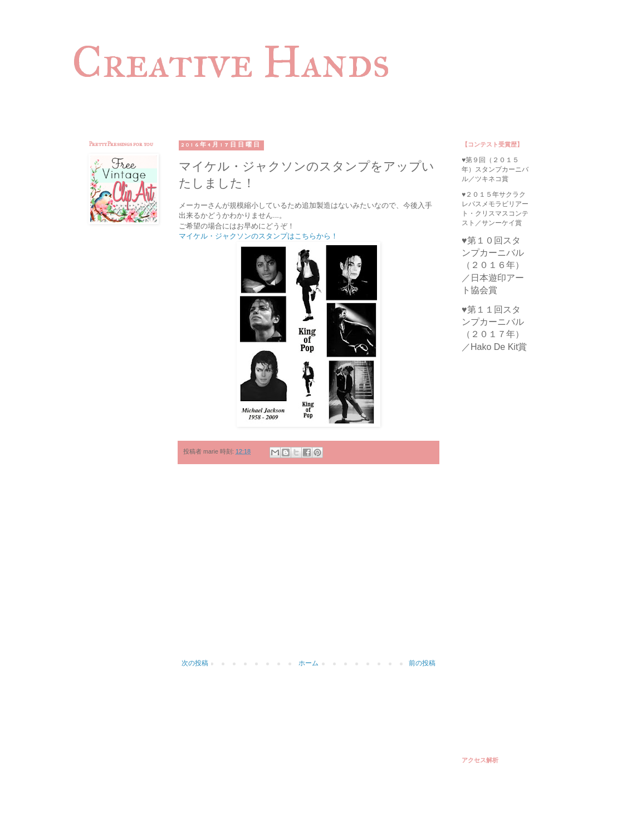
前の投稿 (422, 663)
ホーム (308, 663)
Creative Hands (231, 62)
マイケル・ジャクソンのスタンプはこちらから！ (258, 236)
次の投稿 (195, 663)
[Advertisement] (308, 567)
